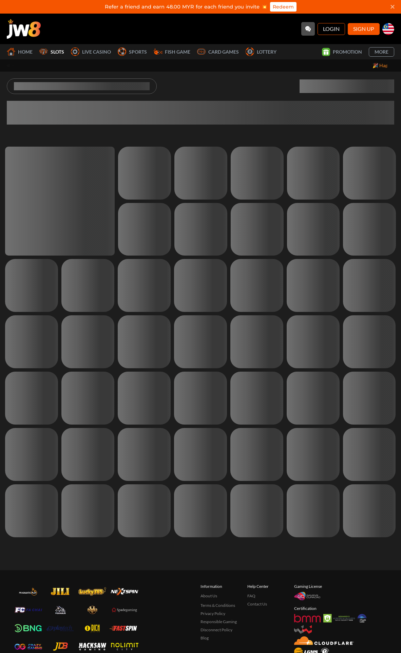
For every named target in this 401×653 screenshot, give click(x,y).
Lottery (261, 52)
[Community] (308, 29)
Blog (204, 637)
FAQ (251, 595)
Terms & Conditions (217, 605)
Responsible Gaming (218, 621)
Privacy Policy (212, 613)
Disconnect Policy (216, 629)
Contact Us (257, 604)
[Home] (24, 29)
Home (20, 52)
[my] (388, 29)
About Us (208, 595)
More (381, 52)
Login (331, 28)
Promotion (342, 52)
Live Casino (91, 52)
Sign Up (363, 28)
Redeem (283, 7)
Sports (132, 52)
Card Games (218, 52)
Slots (51, 52)
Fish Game (172, 52)
